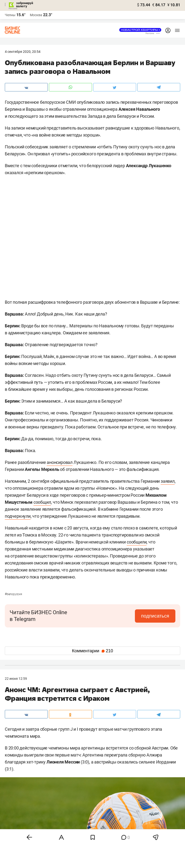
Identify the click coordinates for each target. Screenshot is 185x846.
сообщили (136, 541)
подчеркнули (18, 516)
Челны (10, 15)
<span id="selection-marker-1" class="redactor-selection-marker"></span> (92, 239)
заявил (168, 481)
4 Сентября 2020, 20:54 (22, 52)
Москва (36, 15)
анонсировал (60, 462)
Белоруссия (13, 594)
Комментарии (92, 650)
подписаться (155, 616)
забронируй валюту (24, 4)
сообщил (42, 502)
